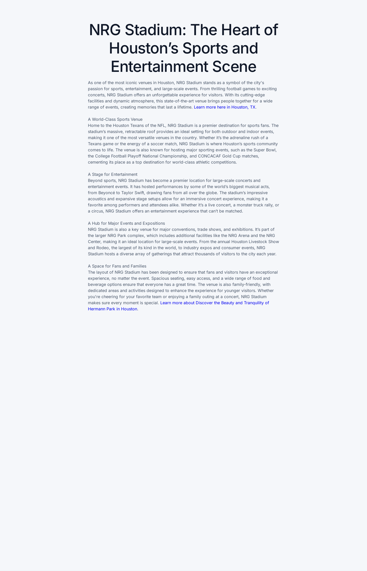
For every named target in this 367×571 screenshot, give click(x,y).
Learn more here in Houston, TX (224, 107)
